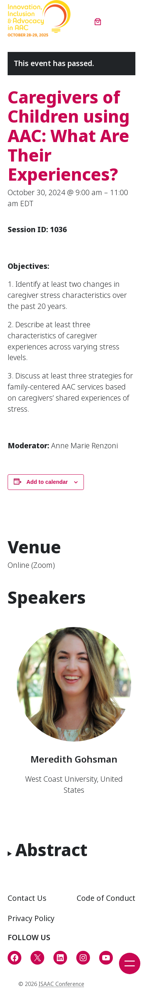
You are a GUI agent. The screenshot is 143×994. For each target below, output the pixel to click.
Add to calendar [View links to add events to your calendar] (47, 482)
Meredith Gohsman (74, 759)
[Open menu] (129, 963)
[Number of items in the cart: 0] (98, 21)
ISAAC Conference (61, 984)
